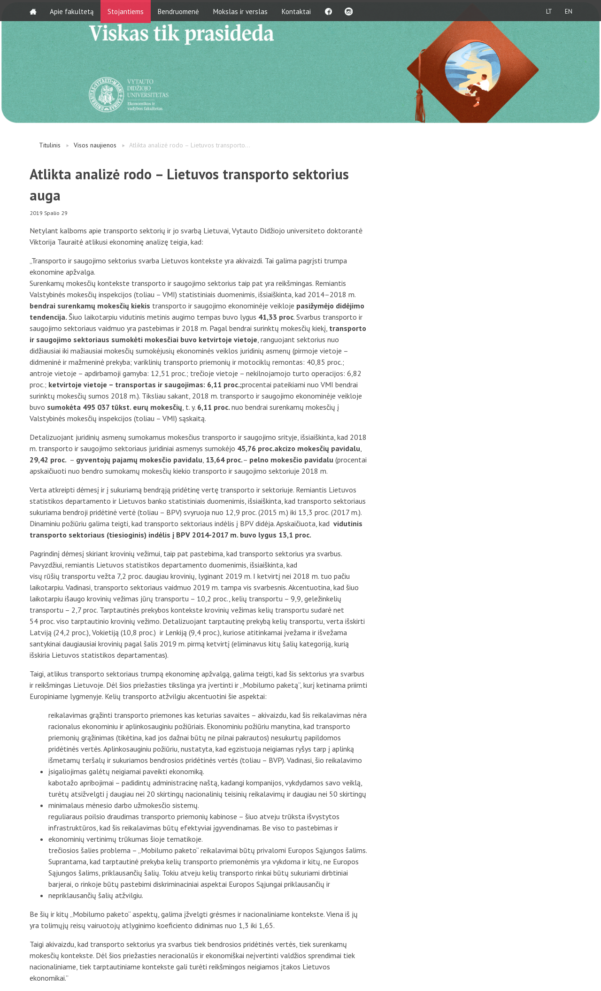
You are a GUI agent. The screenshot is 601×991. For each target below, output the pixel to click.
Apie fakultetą (72, 10)
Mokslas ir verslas (241, 10)
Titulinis (50, 145)
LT (547, 11)
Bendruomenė (179, 10)
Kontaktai (297, 10)
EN (567, 11)
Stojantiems (126, 10)
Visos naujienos (95, 145)
